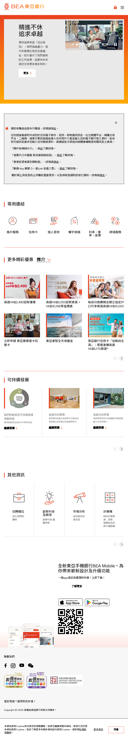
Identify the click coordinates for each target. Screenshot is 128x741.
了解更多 (77, 586)
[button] (73, 44)
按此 (59, 155)
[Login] (115, 7)
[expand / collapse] (44, 260)
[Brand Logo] (24, 7)
